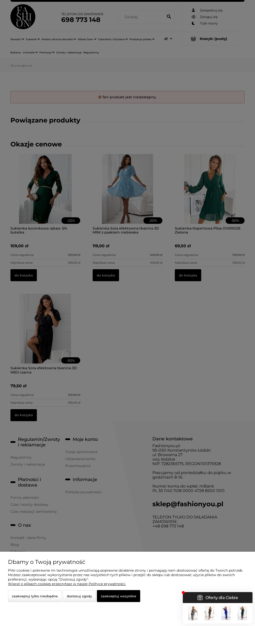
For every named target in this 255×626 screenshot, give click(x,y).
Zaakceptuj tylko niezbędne (35, 596)
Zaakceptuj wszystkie (118, 596)
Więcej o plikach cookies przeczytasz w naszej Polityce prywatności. (67, 584)
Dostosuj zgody (79, 596)
